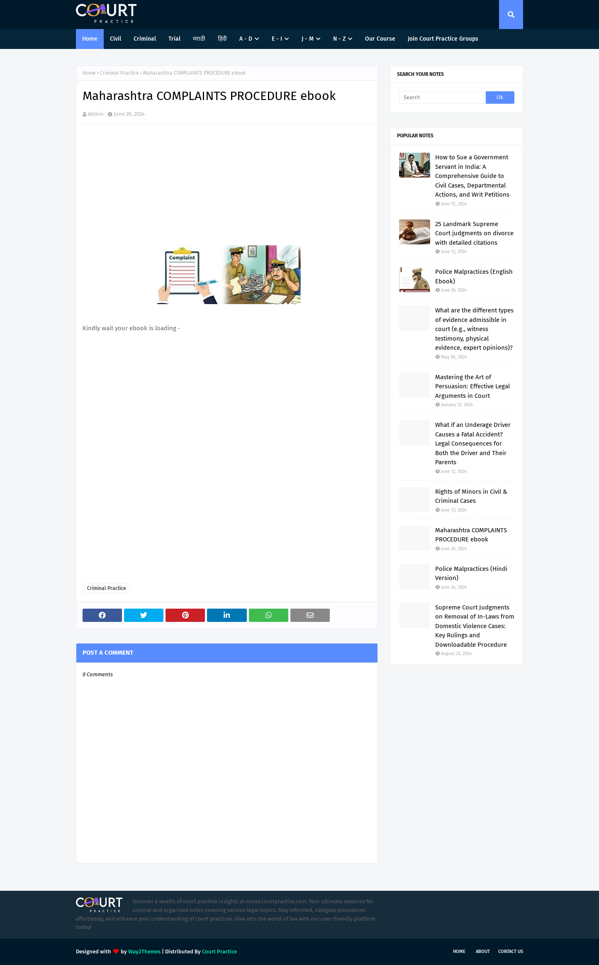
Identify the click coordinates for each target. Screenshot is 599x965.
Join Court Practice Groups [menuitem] (443, 38)
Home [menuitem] (89, 38)
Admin (96, 114)
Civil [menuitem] (115, 38)
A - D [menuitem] (245, 38)
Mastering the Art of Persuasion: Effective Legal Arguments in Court (472, 386)
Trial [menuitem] (174, 38)
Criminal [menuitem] (145, 38)
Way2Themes (144, 951)
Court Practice (219, 951)
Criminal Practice (119, 73)
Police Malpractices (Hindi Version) (471, 573)
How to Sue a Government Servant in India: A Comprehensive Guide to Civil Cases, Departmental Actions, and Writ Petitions (472, 176)
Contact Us (510, 951)
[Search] (442, 97)
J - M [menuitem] (308, 38)
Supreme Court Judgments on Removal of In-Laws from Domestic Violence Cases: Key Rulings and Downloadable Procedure (474, 626)
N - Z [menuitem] (339, 38)
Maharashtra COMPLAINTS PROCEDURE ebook (471, 534)
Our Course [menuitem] (380, 38)
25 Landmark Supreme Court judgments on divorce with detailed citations (474, 233)
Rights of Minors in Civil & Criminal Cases (471, 496)
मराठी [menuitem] (199, 38)
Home (89, 73)
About (483, 951)
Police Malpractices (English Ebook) (474, 276)
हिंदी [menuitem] (222, 38)
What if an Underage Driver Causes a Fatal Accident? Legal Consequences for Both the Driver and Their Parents (473, 443)
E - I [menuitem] (277, 38)
